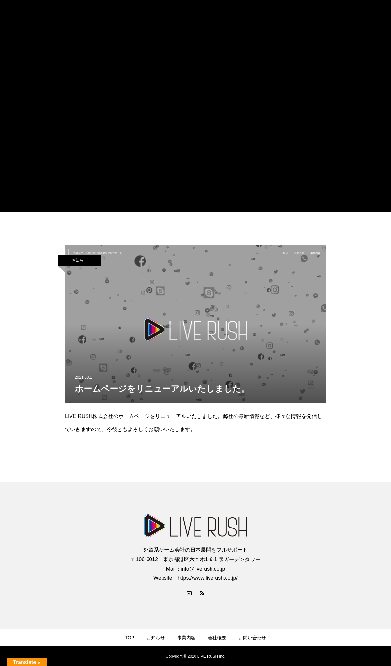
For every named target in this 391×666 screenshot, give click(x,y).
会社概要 (217, 637)
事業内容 (186, 637)
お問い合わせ (252, 637)
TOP (129, 637)
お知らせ (79, 260)
